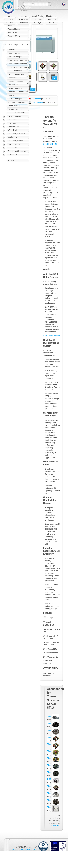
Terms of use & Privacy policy (24, 849)
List (4, 45)
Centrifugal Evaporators (18, 92)
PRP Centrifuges (15, 99)
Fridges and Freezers (17, 151)
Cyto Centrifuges (15, 88)
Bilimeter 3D (13, 155)
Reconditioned (14, 29)
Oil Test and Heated (16, 74)
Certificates (23, 23)
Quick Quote (37, 16)
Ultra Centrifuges (15, 109)
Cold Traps (12, 95)
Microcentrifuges (15, 57)
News (51, 23)
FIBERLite (12, 123)
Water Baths (13, 130)
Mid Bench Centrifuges (17, 64)
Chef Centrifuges (15, 106)
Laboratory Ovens (15, 141)
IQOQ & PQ (9, 19)
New (10, 25)
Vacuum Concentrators (17, 113)
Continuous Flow (15, 78)
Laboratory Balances (16, 134)
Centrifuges (12, 50)
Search (11, 160)
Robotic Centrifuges (16, 81)
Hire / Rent (12, 32)
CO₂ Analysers (14, 144)
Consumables (13, 127)
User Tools (37, 19)
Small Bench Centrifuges (18, 60)
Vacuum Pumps (14, 148)
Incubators (12, 137)
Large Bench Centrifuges (18, 67)
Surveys (37, 23)
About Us (23, 16)
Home (9, 16)
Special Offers (14, 36)
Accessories (13, 120)
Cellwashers (13, 85)
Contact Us (51, 19)
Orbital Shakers (14, 116)
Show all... (55, 825)
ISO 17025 (9, 23)
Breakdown (23, 19)
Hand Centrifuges (15, 53)
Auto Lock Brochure (51, 336)
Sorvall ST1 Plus (50, 144)
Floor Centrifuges (15, 71)
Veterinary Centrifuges (17, 102)
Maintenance (51, 16)
